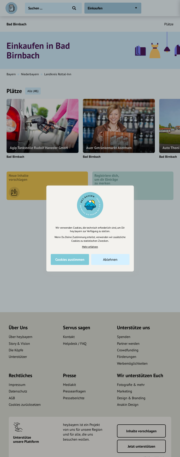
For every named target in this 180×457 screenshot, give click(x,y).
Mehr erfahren (90, 246)
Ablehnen (110, 259)
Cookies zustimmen (69, 259)
